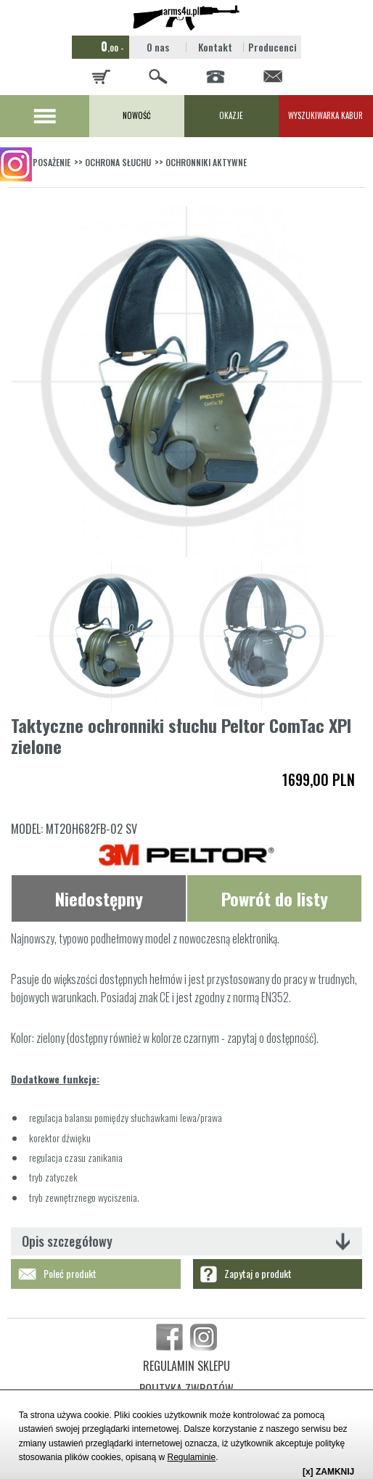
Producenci (272, 46)
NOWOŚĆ (137, 115)
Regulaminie (191, 1457)
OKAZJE (231, 115)
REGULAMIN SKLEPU (186, 1366)
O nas (158, 46)
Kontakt (215, 46)
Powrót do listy (274, 898)
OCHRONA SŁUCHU (118, 162)
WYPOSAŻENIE (46, 162)
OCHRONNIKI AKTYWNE (206, 162)
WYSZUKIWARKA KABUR (325, 115)
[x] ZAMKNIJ (328, 1472)
